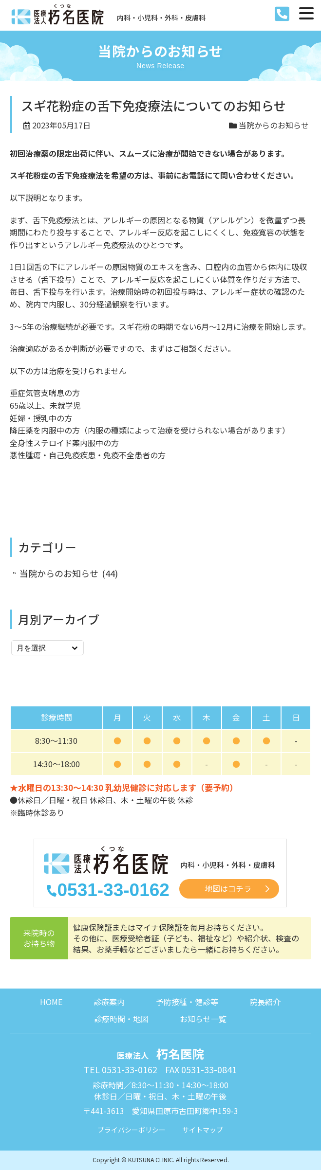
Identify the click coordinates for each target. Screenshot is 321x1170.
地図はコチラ (228, 888)
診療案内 (109, 1002)
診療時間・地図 (121, 1019)
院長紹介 (265, 1002)
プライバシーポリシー (131, 1129)
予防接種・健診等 (187, 1002)
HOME (51, 1002)
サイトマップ (202, 1129)
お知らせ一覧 (203, 1019)
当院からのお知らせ (274, 125)
